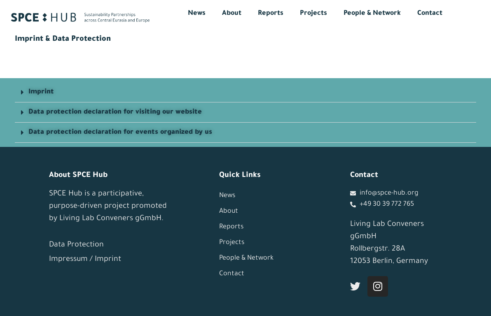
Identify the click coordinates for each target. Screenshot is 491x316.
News (197, 13)
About (231, 13)
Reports (270, 13)
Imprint (41, 92)
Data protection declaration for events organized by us (120, 132)
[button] (245, 92)
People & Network (372, 13)
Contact (429, 13)
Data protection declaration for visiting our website (115, 112)
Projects (313, 13)
